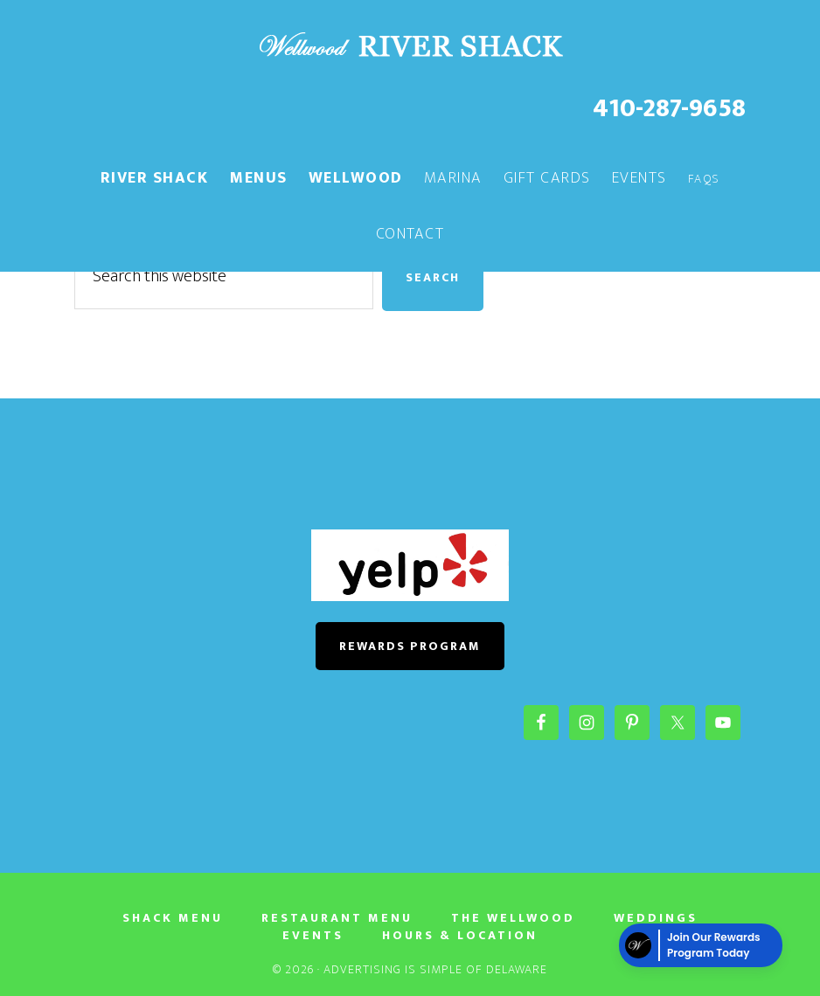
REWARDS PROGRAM (410, 646)
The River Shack (410, 46)
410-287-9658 (669, 108)
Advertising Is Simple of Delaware (435, 969)
